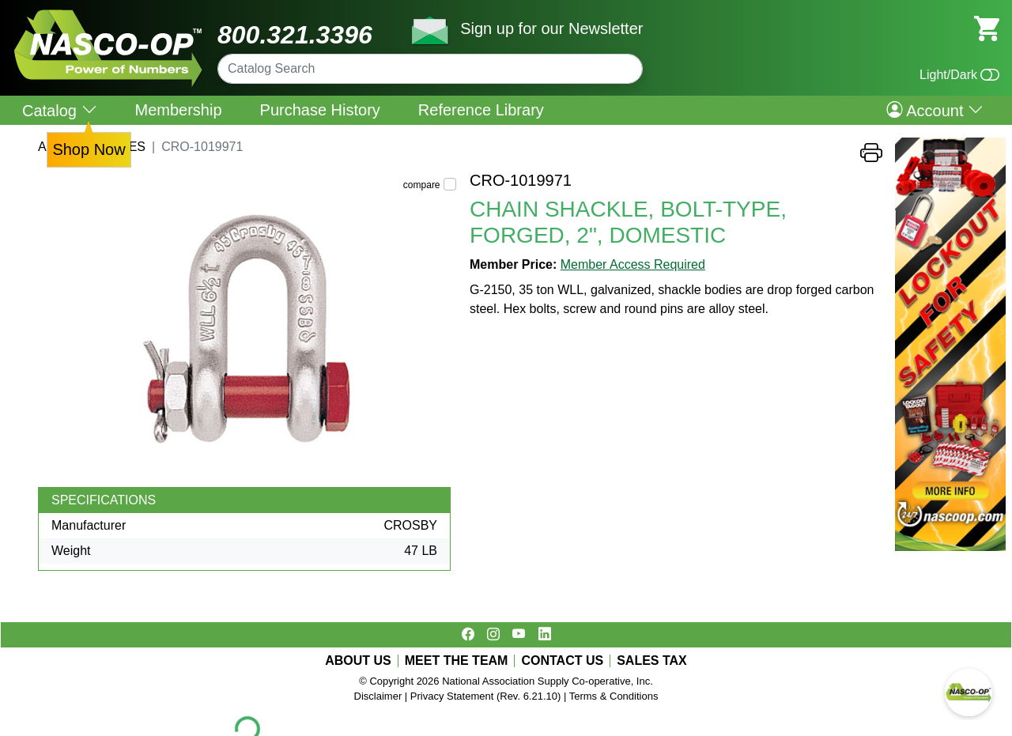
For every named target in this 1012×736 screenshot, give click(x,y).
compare (421, 185)
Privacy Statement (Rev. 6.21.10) (485, 696)
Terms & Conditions (614, 696)
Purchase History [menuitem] (320, 110)
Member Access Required (633, 264)
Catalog (59, 110)
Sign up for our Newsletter (551, 28)
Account (935, 110)
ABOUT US (358, 661)
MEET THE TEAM (456, 661)
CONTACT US (562, 661)
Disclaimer (378, 696)
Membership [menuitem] (178, 110)
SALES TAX (652, 661)
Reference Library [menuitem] (481, 110)
